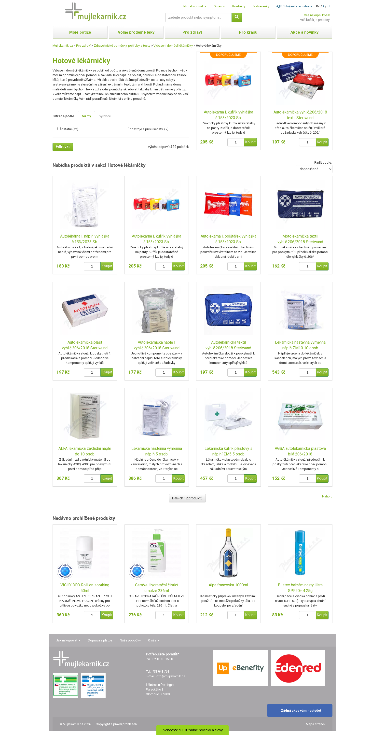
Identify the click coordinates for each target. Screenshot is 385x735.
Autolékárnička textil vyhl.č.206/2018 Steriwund (228, 345)
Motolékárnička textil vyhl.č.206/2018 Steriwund (300, 239)
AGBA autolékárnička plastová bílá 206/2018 (300, 451)
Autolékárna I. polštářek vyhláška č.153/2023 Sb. (228, 239)
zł (328, 6)
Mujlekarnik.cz (63, 45)
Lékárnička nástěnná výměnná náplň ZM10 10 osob (300, 345)
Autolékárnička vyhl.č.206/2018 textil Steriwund (300, 115)
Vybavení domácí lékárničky (173, 45)
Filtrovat (63, 146)
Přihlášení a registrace (294, 6)
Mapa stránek (316, 724)
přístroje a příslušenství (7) (149, 129)
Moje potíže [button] (80, 32)
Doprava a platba (100, 640)
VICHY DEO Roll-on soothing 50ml (84, 588)
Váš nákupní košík (317, 15)
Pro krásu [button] (248, 32)
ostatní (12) (69, 129)
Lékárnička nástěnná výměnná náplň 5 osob (156, 451)
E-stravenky (261, 6)
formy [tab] (86, 116)
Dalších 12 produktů (187, 498)
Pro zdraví (83, 45)
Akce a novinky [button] (304, 32)
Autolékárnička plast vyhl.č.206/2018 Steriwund (85, 345)
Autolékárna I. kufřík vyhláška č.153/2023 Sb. (228, 115)
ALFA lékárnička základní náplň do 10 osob (84, 451)
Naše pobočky (130, 640)
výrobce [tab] (105, 116)
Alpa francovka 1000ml (228, 585)
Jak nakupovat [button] (194, 6)
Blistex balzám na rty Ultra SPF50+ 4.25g (300, 588)
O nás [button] (219, 6)
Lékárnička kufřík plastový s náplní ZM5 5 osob (228, 451)
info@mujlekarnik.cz (170, 676)
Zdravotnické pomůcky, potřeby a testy (122, 45)
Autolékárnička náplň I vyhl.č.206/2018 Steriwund (156, 345)
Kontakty (238, 6)
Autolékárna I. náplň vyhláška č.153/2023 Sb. (84, 239)
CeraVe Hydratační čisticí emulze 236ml (156, 588)
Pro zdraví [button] (192, 32)
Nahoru (327, 496)
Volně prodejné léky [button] (136, 32)
